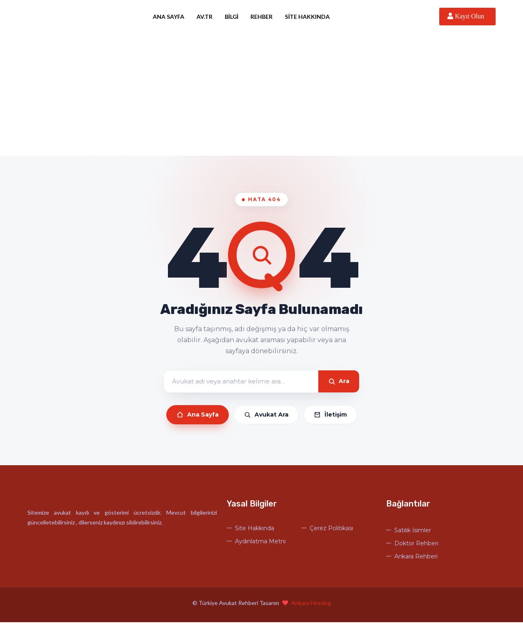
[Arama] (241, 382)
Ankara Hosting (311, 603)
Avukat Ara (266, 415)
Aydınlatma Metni (260, 542)
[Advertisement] (261, 95)
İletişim (330, 415)
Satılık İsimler (412, 531)
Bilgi (235, 16)
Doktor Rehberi (416, 544)
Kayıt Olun (467, 16)
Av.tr (208, 16)
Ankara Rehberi (416, 557)
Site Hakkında (310, 16)
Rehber (265, 16)
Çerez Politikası (331, 529)
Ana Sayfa (172, 16)
